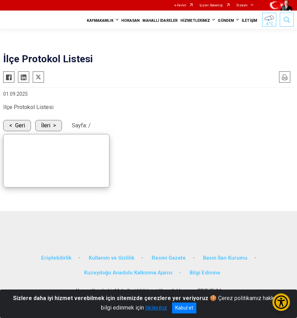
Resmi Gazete (169, 258)
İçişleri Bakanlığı (211, 5)
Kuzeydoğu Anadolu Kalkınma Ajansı (128, 273)
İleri (45, 125)
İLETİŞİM (249, 20)
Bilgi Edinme (205, 273)
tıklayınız (156, 307)
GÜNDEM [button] (226, 20)
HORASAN (130, 20)
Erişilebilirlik (56, 258)
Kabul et (184, 308)
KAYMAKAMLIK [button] (100, 20)
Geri (20, 125)
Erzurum (241, 5)
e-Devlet (180, 5)
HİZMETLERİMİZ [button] (195, 20)
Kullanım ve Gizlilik (111, 258)
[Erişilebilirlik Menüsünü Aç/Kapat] (281, 302)
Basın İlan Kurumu (225, 258)
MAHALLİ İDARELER (160, 20)
